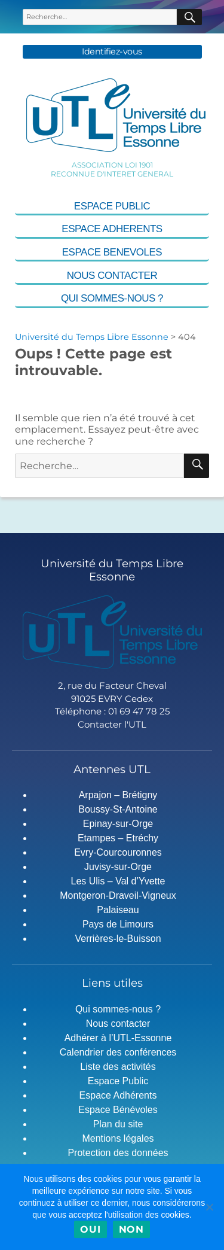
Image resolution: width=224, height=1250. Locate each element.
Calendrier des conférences (118, 1052)
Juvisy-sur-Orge (118, 867)
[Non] (209, 1207)
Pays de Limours (118, 924)
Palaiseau (118, 910)
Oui (90, 1229)
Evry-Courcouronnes (118, 852)
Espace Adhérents (118, 1095)
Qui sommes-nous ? (112, 298)
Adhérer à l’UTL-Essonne (118, 1038)
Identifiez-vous (112, 52)
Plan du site (118, 1124)
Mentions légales (118, 1138)
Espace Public (112, 206)
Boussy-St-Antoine (118, 809)
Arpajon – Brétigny (118, 795)
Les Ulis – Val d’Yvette (117, 881)
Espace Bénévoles (118, 1110)
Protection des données (117, 1153)
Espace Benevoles (112, 252)
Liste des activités (117, 1067)
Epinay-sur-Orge (118, 824)
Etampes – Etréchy (118, 838)
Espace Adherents (112, 229)
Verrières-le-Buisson (118, 938)
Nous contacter (112, 275)
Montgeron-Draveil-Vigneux (118, 895)
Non (131, 1229)
